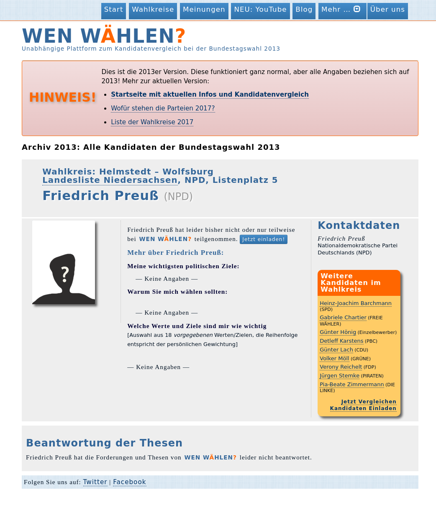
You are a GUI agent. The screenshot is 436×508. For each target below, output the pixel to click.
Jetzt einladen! (263, 239)
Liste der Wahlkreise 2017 (152, 122)
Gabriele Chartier (343, 317)
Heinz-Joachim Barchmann (356, 303)
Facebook (129, 482)
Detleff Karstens (341, 341)
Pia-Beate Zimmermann (352, 384)
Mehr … (342, 9)
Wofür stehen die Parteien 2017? (163, 108)
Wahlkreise (153, 9)
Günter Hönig (338, 332)
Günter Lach (336, 349)
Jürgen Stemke (339, 375)
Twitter (95, 482)
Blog (304, 9)
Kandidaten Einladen (363, 408)
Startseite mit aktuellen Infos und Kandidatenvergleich (210, 94)
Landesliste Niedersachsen (109, 180)
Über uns (387, 9)
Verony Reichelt (341, 367)
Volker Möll (334, 358)
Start (113, 9)
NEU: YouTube (260, 9)
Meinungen (204, 9)
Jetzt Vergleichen (369, 402)
